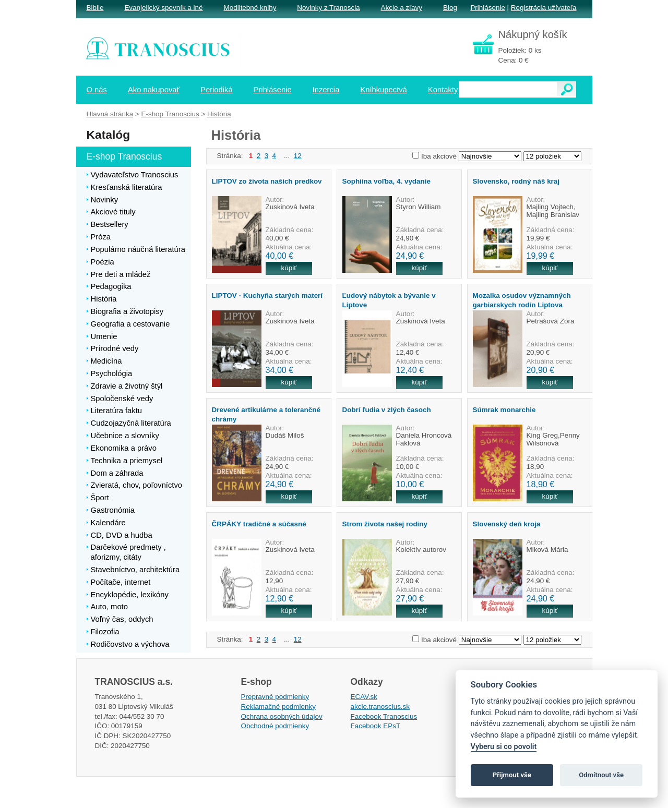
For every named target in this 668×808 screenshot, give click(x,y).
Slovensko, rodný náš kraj (516, 181)
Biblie (95, 7)
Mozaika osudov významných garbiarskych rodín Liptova (522, 300)
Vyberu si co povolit (504, 746)
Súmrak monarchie (504, 410)
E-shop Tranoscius (170, 114)
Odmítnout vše (601, 775)
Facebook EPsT (376, 726)
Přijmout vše (512, 775)
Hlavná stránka (110, 114)
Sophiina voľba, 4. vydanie (386, 181)
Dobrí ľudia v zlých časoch (386, 410)
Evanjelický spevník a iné (163, 7)
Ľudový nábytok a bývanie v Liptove (389, 300)
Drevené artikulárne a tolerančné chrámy (266, 414)
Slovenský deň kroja (507, 524)
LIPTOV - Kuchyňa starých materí (267, 295)
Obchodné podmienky (275, 726)
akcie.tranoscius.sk (380, 706)
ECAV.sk (364, 697)
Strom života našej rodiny (385, 524)
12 (298, 156)
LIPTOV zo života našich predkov (267, 181)
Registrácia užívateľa (544, 7)
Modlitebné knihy (250, 7)
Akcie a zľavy (401, 7)
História (219, 114)
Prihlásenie (487, 7)
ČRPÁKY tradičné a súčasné (259, 524)
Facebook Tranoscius (384, 716)
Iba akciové (439, 156)
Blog (450, 7)
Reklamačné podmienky (278, 706)
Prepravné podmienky (275, 697)
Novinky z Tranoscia (328, 7)
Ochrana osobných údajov (282, 716)
